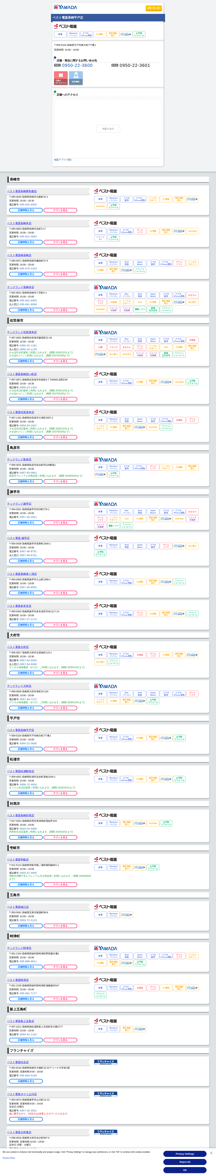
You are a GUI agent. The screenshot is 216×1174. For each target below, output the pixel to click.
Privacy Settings (185, 1154)
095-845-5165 (28, 1075)
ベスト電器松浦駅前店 (20, 771)
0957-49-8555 (28, 587)
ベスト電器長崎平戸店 (20, 730)
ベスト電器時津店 (18, 979)
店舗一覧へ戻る (153, 8)
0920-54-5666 (28, 828)
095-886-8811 (28, 961)
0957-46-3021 (28, 517)
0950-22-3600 (77, 65)
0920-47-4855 (28, 872)
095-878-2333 (28, 268)
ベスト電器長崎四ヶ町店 (22, 374)
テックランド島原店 (19, 459)
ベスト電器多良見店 (19, 605)
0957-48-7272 (28, 699)
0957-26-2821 (28, 1110)
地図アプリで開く (63, 159)
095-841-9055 (28, 300)
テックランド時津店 (19, 947)
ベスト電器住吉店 (18, 1062)
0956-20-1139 (28, 349)
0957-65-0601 (28, 472)
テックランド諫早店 (19, 503)
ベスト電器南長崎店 (19, 255)
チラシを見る (60, 210)
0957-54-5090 (28, 664)
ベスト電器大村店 (18, 647)
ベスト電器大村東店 (19, 1132)
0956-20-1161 (28, 345)
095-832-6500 (28, 204)
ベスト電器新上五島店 (20, 1021)
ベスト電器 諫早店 (18, 538)
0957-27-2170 (28, 619)
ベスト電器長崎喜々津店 (22, 573)
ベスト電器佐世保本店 (20, 412)
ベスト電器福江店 (18, 906)
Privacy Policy (9, 1158)
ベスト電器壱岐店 (18, 859)
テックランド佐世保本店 (22, 332)
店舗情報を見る (26, 210)
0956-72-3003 (28, 784)
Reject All (185, 1162)
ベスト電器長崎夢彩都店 (22, 191)
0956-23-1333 (28, 387)
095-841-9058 (28, 304)
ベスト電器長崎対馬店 (20, 815)
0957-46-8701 (28, 551)
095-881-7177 (28, 993)
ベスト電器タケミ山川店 (22, 1094)
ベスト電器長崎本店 (19, 223)
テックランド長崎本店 (20, 287)
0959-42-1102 (28, 1034)
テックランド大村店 (19, 685)
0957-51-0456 (28, 1148)
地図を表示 (108, 128)
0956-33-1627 (28, 425)
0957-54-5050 (28, 660)
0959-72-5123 (28, 920)
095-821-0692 (28, 236)
